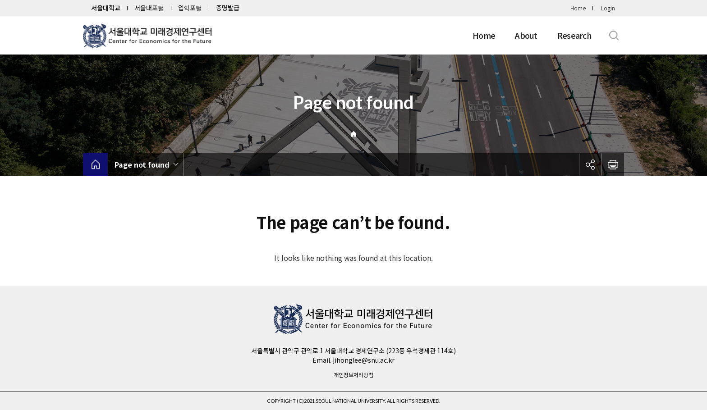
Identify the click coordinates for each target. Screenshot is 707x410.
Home (578, 8)
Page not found (142, 164)
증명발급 (227, 7)
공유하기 (590, 164)
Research (574, 35)
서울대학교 (105, 7)
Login (608, 8)
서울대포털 (149, 7)
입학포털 (190, 7)
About (526, 35)
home (95, 164)
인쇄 (612, 164)
